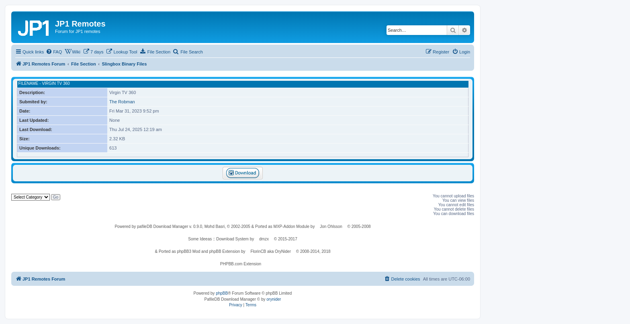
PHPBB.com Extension (240, 264)
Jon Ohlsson (331, 226)
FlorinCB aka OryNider (270, 251)
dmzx (264, 239)
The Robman (122, 101)
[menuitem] (54, 52)
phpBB (222, 293)
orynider (273, 299)
